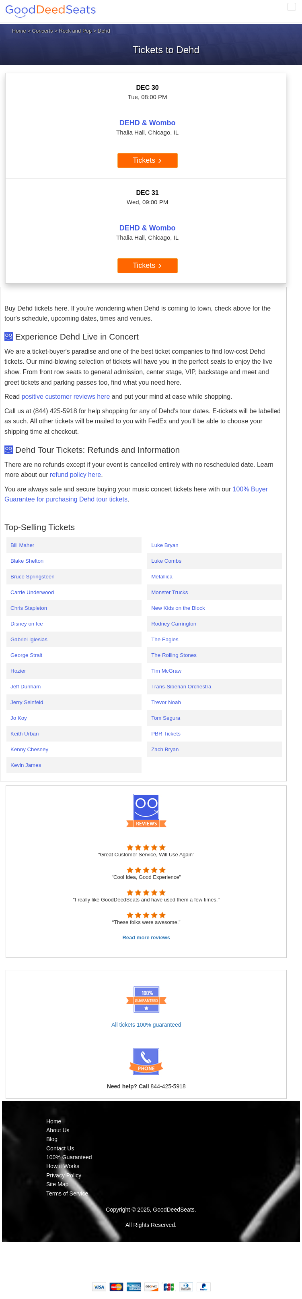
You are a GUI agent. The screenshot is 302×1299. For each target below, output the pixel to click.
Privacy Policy (63, 1175)
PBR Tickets (166, 734)
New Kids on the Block (178, 608)
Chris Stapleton (28, 608)
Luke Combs (166, 561)
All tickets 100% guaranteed (146, 1024)
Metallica (162, 577)
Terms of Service (67, 1193)
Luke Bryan (164, 545)
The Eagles (164, 639)
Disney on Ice (26, 624)
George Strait (26, 655)
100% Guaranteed (69, 1157)
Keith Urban (24, 734)
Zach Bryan (165, 749)
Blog (52, 1139)
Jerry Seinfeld (26, 702)
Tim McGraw (166, 671)
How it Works (62, 1166)
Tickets (147, 160)
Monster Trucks (169, 592)
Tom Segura (165, 718)
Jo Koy (18, 718)
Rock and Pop (75, 31)
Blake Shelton (26, 561)
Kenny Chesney (29, 749)
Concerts (42, 31)
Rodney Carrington (173, 624)
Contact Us (60, 1148)
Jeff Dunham (25, 687)
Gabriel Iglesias (28, 639)
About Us (58, 1130)
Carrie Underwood (32, 592)
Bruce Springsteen (32, 577)
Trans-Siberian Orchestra (181, 687)
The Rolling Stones (174, 655)
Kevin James (25, 765)
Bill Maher (22, 545)
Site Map (57, 1184)
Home (19, 31)
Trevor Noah (166, 702)
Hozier (18, 671)
